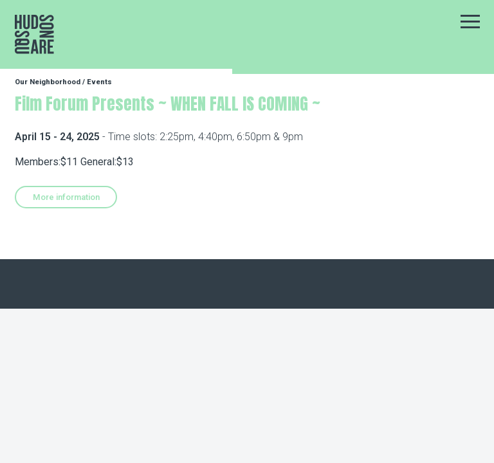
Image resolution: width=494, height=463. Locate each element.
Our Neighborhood (47, 82)
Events (99, 82)
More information (66, 197)
